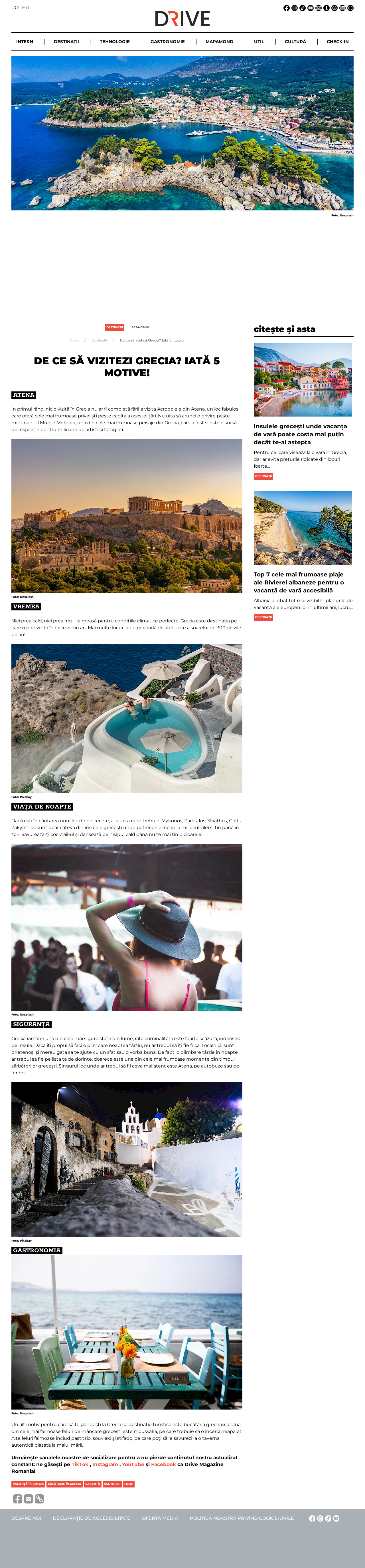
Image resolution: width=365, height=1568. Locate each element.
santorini (112, 1484)
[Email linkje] (318, 7)
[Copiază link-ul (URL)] (38, 1498)
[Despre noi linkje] (326, 7)
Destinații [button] (66, 41)
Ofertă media (160, 1518)
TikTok (80, 1464)
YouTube (133, 1464)
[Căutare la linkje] (350, 7)
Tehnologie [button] (115, 41)
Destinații (114, 327)
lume (128, 1484)
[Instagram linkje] (294, 7)
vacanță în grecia (28, 1484)
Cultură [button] (295, 41)
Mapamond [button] (219, 41)
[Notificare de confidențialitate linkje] (334, 7)
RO (15, 7)
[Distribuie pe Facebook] (16, 1498)
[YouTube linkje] (310, 7)
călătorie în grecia (64, 1484)
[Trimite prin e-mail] (27, 1498)
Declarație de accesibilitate (91, 1518)
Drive (74, 340)
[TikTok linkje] (302, 7)
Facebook (163, 1464)
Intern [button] (24, 41)
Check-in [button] (338, 41)
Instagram (105, 1464)
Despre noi (26, 1518)
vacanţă (92, 1484)
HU (25, 7)
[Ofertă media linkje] (342, 7)
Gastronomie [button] (168, 41)
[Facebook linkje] (286, 7)
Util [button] (259, 41)
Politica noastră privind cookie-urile (242, 1518)
